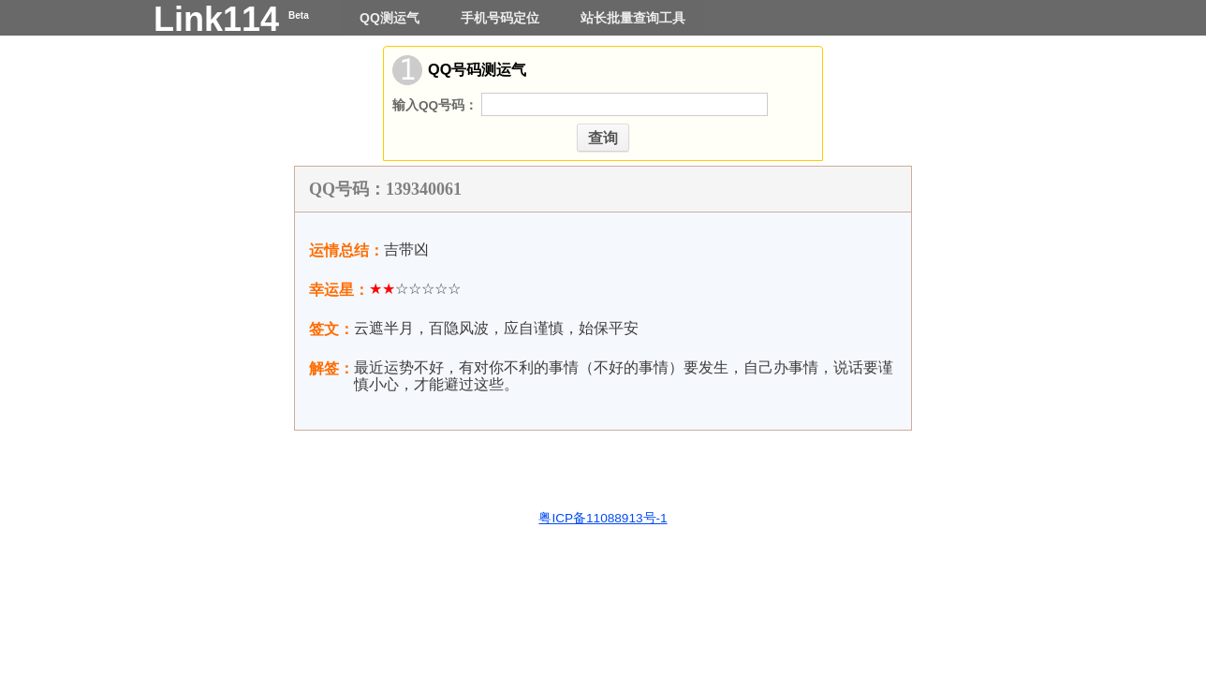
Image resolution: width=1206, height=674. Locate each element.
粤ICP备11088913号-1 (602, 518)
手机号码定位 (502, 17)
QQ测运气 (391, 17)
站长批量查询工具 (633, 17)
